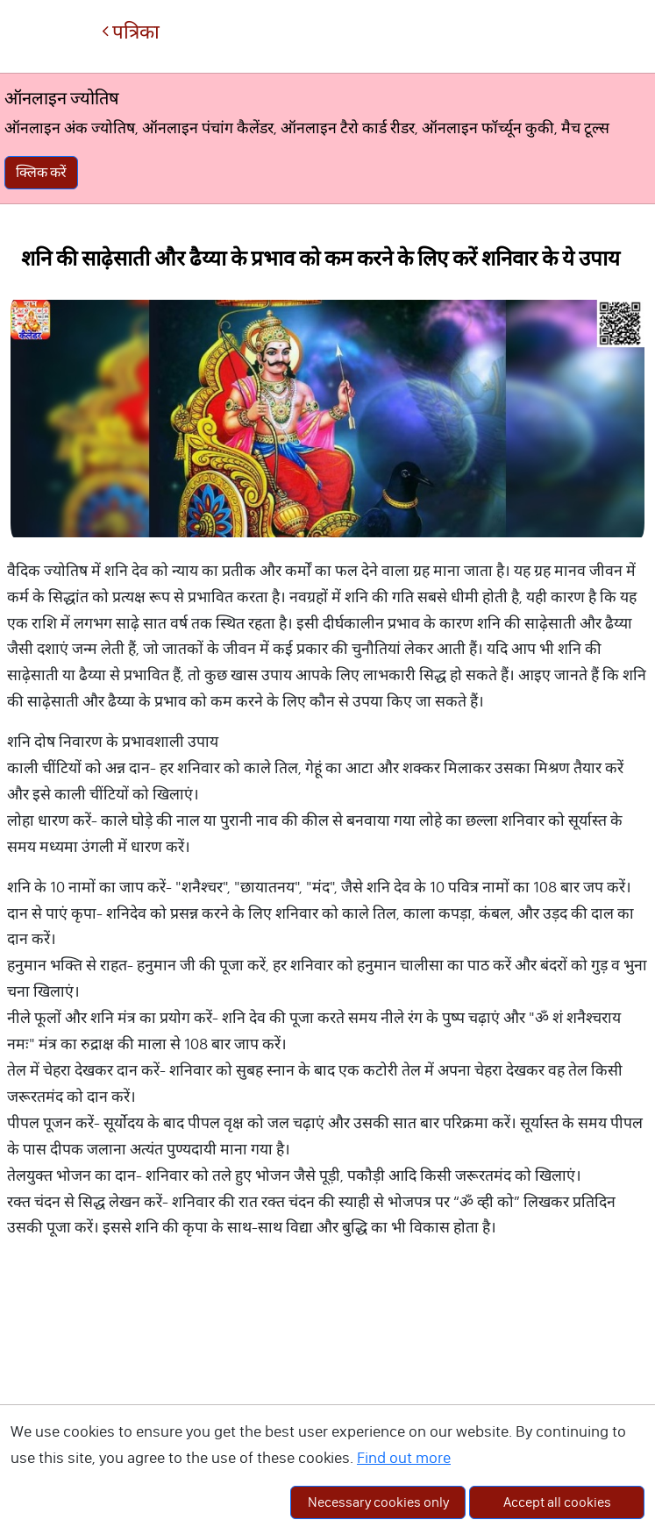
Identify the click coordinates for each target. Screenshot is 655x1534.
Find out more (404, 1457)
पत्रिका (131, 32)
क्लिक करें (41, 172)
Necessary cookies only (378, 1502)
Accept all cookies (557, 1502)
